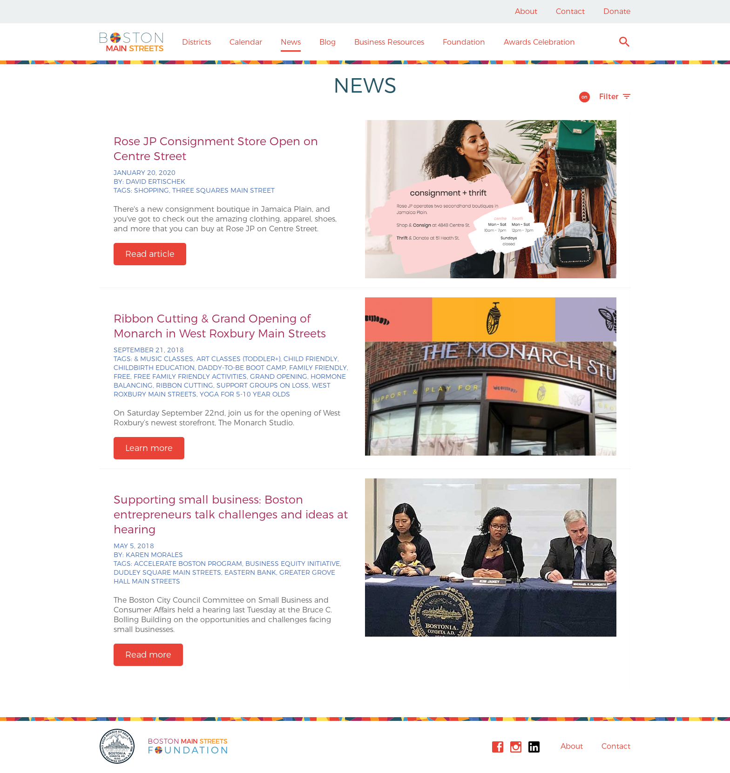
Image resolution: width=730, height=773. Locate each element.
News (291, 42)
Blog (327, 42)
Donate (616, 11)
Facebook (497, 747)
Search (624, 43)
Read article (150, 254)
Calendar (246, 42)
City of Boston (118, 746)
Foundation (464, 42)
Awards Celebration (539, 42)
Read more (148, 655)
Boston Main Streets (131, 42)
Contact (570, 11)
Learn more (149, 448)
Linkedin (534, 747)
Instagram (515, 747)
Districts (196, 42)
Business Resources (389, 42)
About (526, 11)
